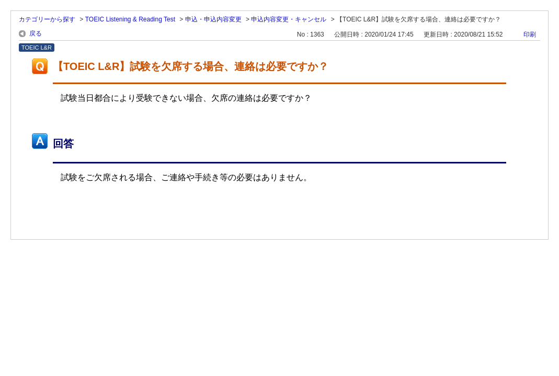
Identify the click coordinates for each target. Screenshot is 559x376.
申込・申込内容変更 (213, 19)
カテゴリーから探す (47, 19)
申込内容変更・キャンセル (288, 19)
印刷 (529, 34)
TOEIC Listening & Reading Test (130, 19)
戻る (35, 33)
